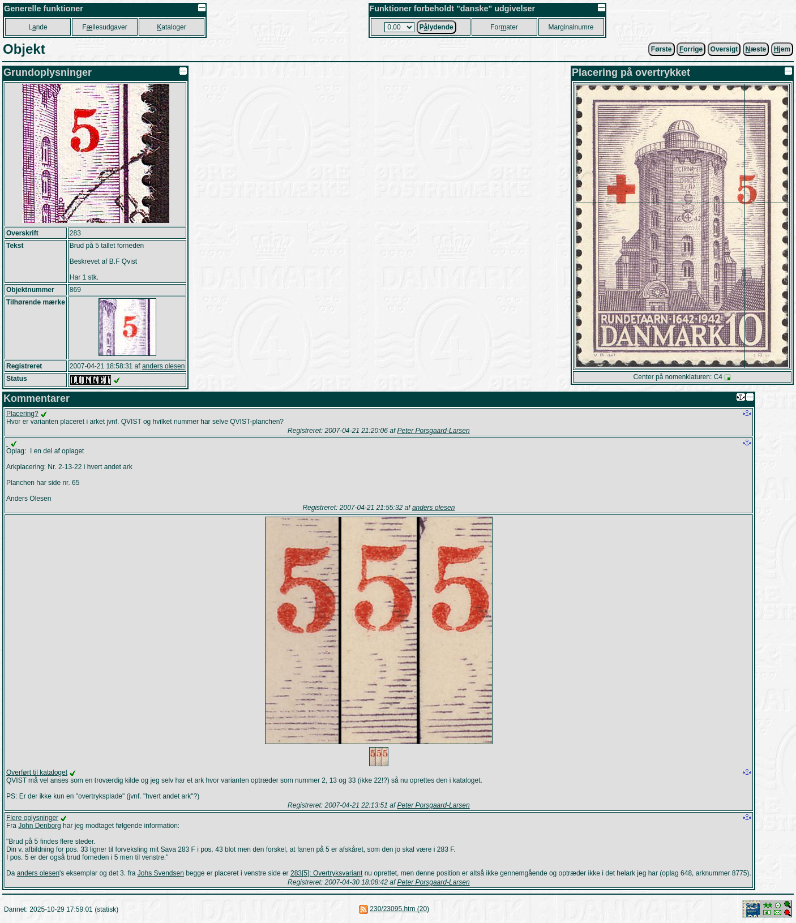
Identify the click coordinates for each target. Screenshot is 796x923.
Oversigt (724, 49)
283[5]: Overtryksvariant (326, 873)
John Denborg (39, 826)
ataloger (171, 27)
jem (782, 49)
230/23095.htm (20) (399, 909)
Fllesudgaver (104, 27)
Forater (504, 27)
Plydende (436, 27)
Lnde (37, 27)
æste (756, 49)
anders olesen (163, 366)
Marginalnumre (570, 27)
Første (661, 49)
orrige (691, 49)
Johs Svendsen (161, 873)
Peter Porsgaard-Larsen (433, 431)
